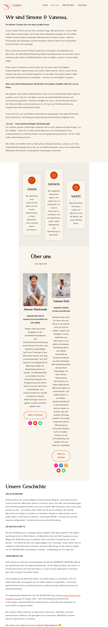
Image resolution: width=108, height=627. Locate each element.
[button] (74, 5)
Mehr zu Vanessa (80, 365)
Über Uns (60, 605)
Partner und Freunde (65, 610)
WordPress (27, 624)
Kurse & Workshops (64, 614)
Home (45, 5)
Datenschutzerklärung (39, 609)
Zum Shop (82, 5)
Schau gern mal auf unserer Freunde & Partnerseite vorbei (32, 591)
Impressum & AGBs (38, 613)
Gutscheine (61, 619)
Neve (4, 624)
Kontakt (32, 618)
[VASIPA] (12, 6)
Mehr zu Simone (28, 362)
